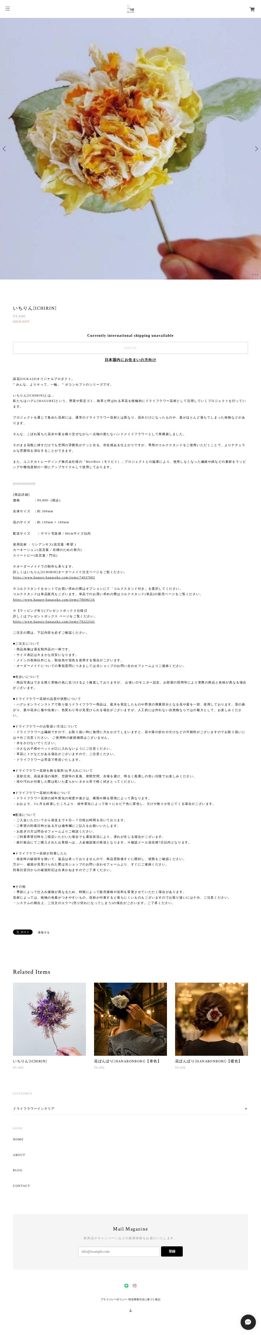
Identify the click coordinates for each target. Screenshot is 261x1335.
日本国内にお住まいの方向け (130, 360)
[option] (130, 149)
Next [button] (256, 149)
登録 (172, 1251)
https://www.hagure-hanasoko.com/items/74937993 (54, 577)
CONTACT (21, 1186)
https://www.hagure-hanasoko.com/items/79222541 (54, 621)
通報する (44, 932)
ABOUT (19, 1155)
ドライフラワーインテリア (34, 1109)
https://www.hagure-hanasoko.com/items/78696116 (54, 599)
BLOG (17, 1170)
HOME (18, 1139)
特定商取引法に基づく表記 (144, 1299)
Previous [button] (5, 149)
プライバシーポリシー (114, 1299)
